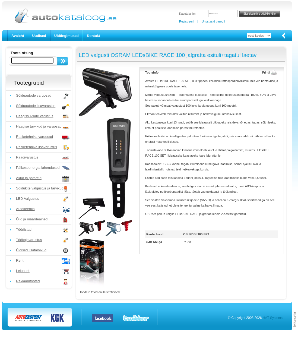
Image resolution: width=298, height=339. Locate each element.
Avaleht (17, 36)
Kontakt (93, 36)
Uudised (39, 36)
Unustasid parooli (213, 21)
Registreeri (186, 21)
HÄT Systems (273, 318)
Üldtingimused (66, 36)
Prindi (266, 72)
